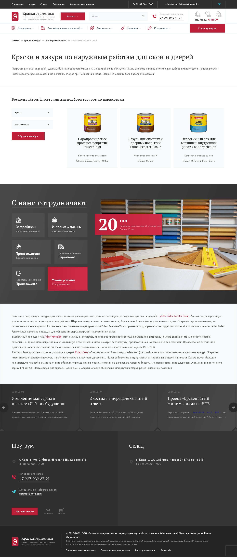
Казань (213, 19)
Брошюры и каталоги (145, 551)
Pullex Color (83, 353)
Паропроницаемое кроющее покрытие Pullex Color (92, 143)
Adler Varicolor (53, 337)
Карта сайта (165, 551)
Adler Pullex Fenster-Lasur (177, 316)
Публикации (59, 4)
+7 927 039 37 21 (170, 18)
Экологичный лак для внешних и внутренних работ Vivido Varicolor (199, 143)
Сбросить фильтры (28, 136)
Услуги (32, 4)
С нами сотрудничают (49, 202)
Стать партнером (207, 28)
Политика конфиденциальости (115, 551)
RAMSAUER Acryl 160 (206, 413)
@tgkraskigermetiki (30, 494)
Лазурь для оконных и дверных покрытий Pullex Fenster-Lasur (145, 143)
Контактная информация (82, 4)
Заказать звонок (24, 512)
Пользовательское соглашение (80, 551)
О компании (18, 4)
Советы (43, 4)
